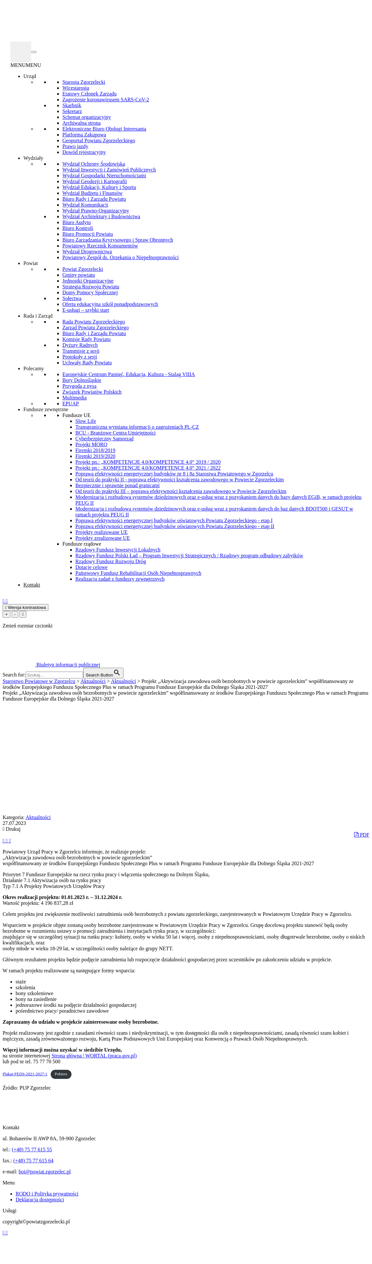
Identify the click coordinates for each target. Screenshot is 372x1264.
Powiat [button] (30, 263)
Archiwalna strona (81, 123)
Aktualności (38, 817)
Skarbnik (71, 105)
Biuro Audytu (76, 222)
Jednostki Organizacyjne (87, 281)
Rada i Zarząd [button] (38, 316)
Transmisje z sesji (80, 351)
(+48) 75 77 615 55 (32, 1149)
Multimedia (74, 397)
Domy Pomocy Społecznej (90, 292)
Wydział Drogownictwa (87, 251)
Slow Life (85, 421)
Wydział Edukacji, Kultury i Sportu (99, 187)
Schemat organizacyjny (86, 117)
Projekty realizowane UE (101, 532)
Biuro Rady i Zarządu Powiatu (94, 199)
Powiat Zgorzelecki (82, 269)
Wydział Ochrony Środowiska (93, 164)
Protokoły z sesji (79, 357)
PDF (361, 835)
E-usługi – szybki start (85, 310)
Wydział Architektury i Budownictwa (101, 216)
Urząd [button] (29, 76)
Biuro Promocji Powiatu (87, 234)
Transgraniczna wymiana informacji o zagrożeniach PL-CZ (137, 427)
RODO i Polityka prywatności (47, 1193)
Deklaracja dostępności (40, 1199)
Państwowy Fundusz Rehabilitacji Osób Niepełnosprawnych (138, 573)
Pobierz (61, 1074)
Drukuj (11, 829)
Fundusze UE (76, 415)
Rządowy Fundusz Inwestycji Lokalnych (117, 549)
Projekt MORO (91, 444)
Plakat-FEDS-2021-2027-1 (25, 1074)
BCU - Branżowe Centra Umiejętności (115, 433)
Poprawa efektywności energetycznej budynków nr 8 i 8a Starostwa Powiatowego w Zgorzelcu (174, 473)
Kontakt (31, 585)
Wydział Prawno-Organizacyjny (95, 210)
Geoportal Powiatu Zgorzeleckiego (98, 140)
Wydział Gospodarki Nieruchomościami (104, 175)
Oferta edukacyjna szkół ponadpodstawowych (110, 304)
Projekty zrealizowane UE (102, 538)
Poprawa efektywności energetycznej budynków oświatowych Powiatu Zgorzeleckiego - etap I (174, 520)
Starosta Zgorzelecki (83, 82)
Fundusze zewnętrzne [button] (45, 409)
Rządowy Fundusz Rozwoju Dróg (110, 561)
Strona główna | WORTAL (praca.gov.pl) (94, 1055)
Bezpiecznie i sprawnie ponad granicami (117, 485)
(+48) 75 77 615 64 (33, 1160)
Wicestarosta (75, 88)
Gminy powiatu (78, 275)
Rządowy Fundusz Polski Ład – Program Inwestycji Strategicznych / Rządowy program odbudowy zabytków (189, 555)
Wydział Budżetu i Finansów (92, 193)
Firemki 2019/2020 (95, 456)
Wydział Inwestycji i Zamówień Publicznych (109, 169)
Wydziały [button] (33, 158)
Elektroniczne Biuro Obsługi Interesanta (104, 129)
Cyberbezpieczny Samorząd (104, 438)
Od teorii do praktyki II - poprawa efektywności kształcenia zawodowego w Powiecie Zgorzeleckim (179, 479)
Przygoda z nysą (79, 386)
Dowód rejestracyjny (84, 152)
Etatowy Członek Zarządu (89, 93)
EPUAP (70, 403)
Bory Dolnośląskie (81, 380)
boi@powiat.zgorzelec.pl (45, 1171)
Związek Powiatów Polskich (92, 392)
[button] (25, 65)
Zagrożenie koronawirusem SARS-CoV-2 (105, 99)
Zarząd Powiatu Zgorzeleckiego (95, 327)
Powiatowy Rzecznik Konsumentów (100, 245)
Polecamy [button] (33, 368)
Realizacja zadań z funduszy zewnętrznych (120, 579)
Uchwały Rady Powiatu (87, 362)
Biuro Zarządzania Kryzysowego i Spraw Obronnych (117, 240)
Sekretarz (72, 111)
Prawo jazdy (75, 146)
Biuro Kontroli (77, 228)
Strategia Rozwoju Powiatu (90, 286)
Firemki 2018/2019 (95, 450)
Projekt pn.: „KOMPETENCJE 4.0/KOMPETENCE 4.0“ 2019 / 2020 (148, 462)
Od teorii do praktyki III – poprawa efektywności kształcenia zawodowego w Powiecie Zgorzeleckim (181, 491)
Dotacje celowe (91, 567)
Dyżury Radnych (80, 345)
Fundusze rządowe (81, 544)
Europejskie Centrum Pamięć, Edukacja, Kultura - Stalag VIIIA (128, 374)
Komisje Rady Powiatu (86, 339)
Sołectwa (72, 298)
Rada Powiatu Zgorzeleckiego (93, 321)
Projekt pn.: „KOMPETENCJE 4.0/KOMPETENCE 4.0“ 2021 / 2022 (148, 468)
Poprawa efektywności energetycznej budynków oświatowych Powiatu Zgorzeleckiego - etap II (174, 526)
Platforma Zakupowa (84, 134)
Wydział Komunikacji (85, 205)
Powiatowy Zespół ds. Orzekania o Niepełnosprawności (120, 257)
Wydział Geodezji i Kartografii (94, 181)
